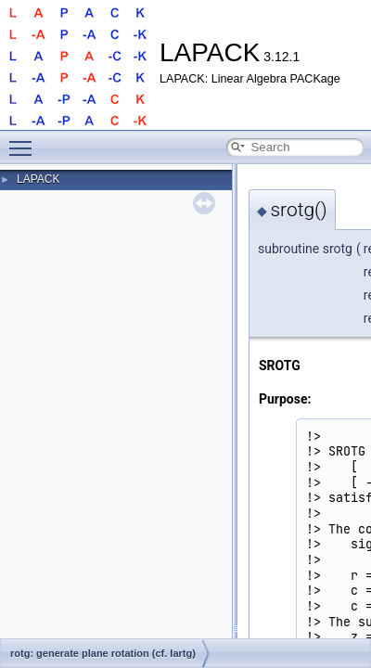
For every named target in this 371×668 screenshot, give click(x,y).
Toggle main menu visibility (25, 140)
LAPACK (38, 179)
